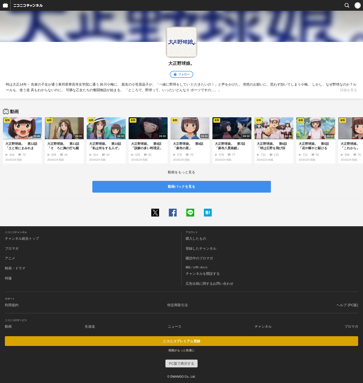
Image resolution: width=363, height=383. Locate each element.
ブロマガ (12, 248)
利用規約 (12, 305)
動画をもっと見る (181, 172)
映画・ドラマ (15, 268)
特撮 (8, 278)
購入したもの (196, 238)
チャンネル (263, 326)
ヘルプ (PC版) (347, 305)
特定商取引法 (177, 305)
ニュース (175, 326)
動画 (8, 326)
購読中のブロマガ (199, 258)
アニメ (10, 258)
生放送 (90, 326)
